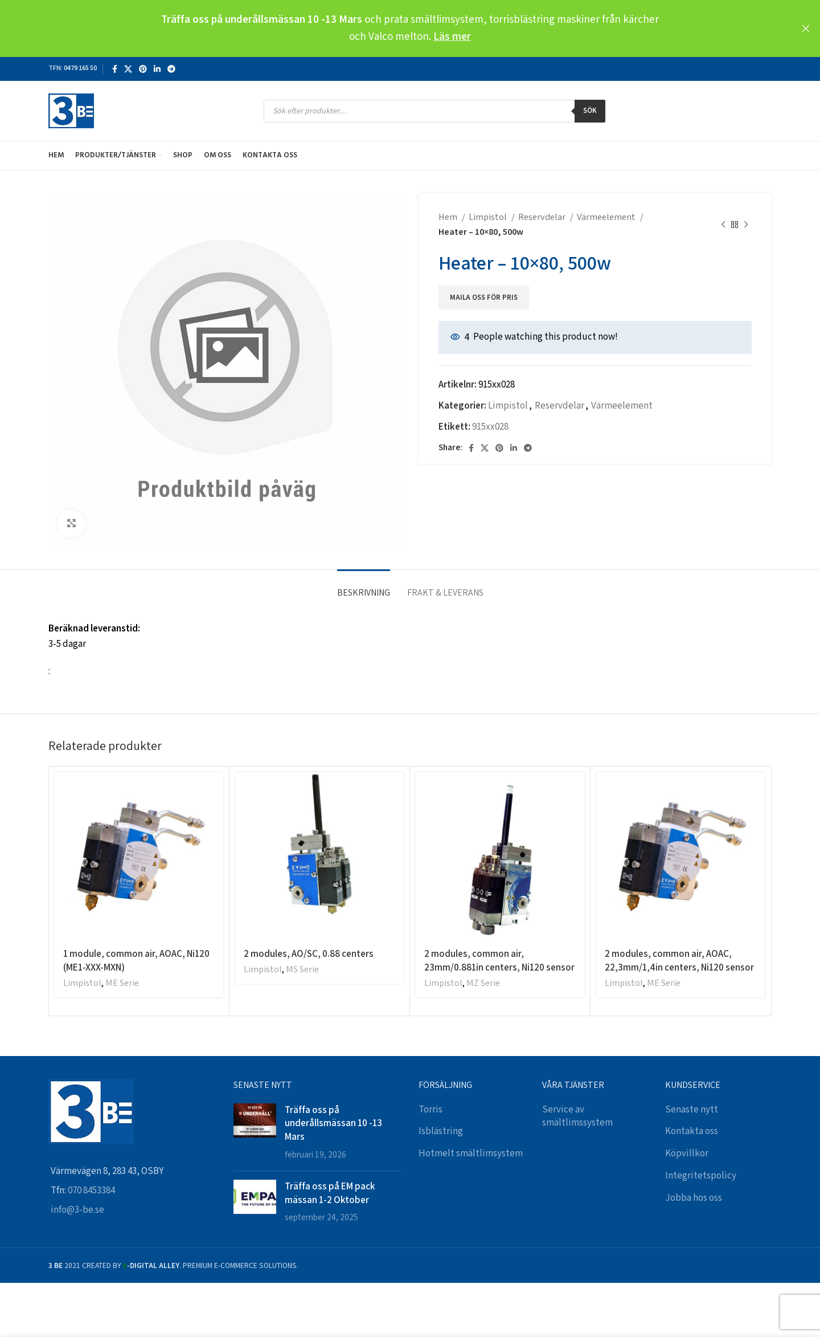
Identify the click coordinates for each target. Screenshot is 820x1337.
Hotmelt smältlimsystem (471, 1153)
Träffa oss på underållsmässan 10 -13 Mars (333, 1123)
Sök (590, 111)
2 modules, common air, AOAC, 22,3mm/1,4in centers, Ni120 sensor (679, 960)
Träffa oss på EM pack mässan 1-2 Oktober (330, 1193)
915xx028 (490, 427)
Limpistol (489, 217)
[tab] (363, 586)
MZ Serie (483, 983)
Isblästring (441, 1131)
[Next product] (746, 225)
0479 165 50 (80, 68)
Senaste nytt (691, 1109)
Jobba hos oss (693, 1198)
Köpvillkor (686, 1153)
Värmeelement (607, 217)
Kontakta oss (691, 1131)
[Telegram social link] (171, 69)
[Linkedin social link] (157, 69)
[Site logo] (71, 110)
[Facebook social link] (115, 69)
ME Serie (122, 983)
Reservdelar (542, 217)
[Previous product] (723, 225)
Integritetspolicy (700, 1175)
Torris (430, 1109)
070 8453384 (91, 1190)
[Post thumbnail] (254, 1132)
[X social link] (128, 69)
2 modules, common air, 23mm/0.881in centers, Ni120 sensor (499, 960)
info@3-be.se (77, 1210)
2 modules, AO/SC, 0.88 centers (309, 953)
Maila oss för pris (484, 298)
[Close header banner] (806, 28)
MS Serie (302, 970)
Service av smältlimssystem (577, 1116)
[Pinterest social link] (143, 69)
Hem (448, 217)
